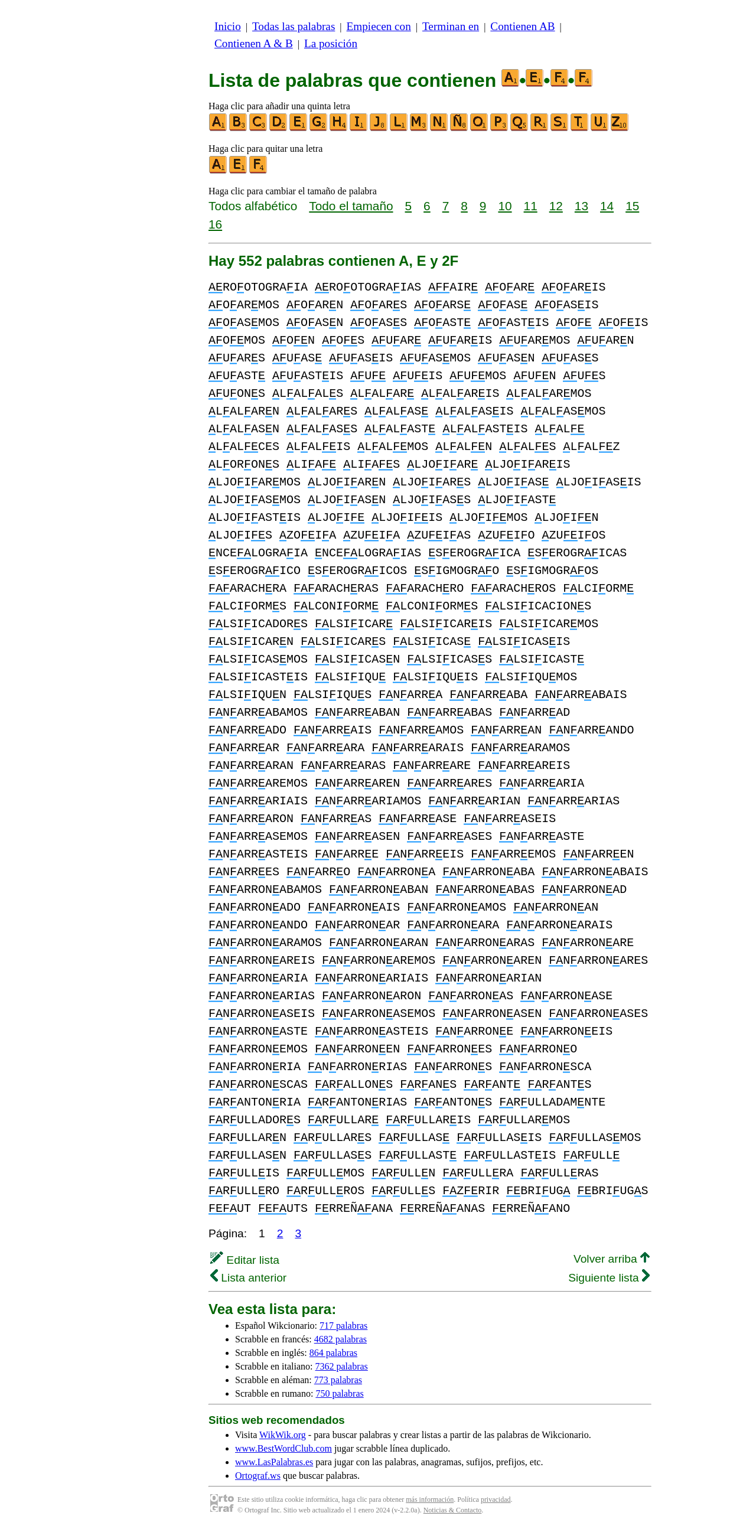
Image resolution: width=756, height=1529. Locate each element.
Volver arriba (611, 1259)
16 (215, 224)
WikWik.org (282, 1435)
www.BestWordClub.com (283, 1448)
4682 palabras (340, 1339)
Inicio (227, 26)
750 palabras (339, 1393)
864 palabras (333, 1353)
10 (504, 206)
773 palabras (338, 1380)
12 (556, 206)
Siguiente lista (609, 1278)
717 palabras (343, 1326)
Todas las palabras (293, 26)
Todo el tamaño (351, 206)
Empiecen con (379, 26)
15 (632, 206)
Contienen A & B (253, 43)
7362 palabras (341, 1366)
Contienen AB (522, 26)
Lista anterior (248, 1278)
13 (581, 206)
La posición (330, 43)
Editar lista (244, 1260)
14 (607, 206)
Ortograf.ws (258, 1476)
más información (430, 1499)
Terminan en (450, 26)
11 (530, 206)
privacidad (496, 1499)
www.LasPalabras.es (274, 1462)
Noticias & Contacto (452, 1510)
